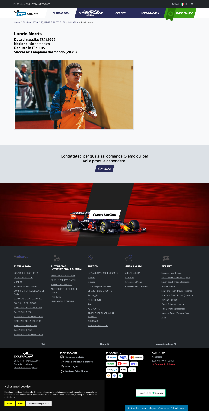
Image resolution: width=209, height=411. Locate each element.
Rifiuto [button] (20, 404)
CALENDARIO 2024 (23, 312)
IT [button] (184, 4)
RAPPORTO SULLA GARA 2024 (28, 316)
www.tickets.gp (166, 344)
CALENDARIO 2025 (23, 330)
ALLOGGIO (93, 321)
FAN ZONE (56, 296)
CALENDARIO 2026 (23, 277)
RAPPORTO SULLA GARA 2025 (28, 334)
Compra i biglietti (104, 214)
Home (17, 22)
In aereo (91, 281)
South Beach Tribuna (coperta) (176, 281)
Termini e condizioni (23, 364)
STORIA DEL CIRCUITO (61, 284)
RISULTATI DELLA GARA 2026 (28, 307)
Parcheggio (93, 295)
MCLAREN (73, 22)
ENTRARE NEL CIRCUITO (63, 275)
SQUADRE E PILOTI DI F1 (53, 22)
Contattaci (104, 168)
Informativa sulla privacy (25, 367)
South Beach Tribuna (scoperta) (176, 277)
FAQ (43, 344)
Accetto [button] (10, 404)
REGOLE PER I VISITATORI (63, 280)
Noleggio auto (94, 299)
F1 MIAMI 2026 (61, 13)
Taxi (90, 304)
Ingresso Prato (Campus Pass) (175, 313)
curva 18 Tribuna (169, 299)
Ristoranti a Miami (133, 281)
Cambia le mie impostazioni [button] (38, 404)
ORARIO (18, 281)
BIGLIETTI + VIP (179, 13)
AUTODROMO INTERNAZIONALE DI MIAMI (91, 13)
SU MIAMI (129, 277)
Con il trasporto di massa (99, 286)
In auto (91, 277)
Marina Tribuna (168, 286)
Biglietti (104, 344)
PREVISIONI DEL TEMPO (26, 286)
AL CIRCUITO (94, 308)
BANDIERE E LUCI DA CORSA (28, 298)
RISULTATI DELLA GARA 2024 (28, 321)
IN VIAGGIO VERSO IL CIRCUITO (103, 272)
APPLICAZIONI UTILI (98, 325)
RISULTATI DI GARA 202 (25, 325)
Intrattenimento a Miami (136, 286)
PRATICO (120, 13)
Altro (164, 317)
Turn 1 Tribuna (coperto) (173, 304)
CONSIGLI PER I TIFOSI (25, 303)
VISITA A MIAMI (150, 13)
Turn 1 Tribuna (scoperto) (173, 308)
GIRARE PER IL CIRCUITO (100, 290)
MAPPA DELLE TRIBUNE (62, 301)
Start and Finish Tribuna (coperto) (177, 290)
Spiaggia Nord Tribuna (171, 272)
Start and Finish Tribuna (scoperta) (177, 295)
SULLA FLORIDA (132, 272)
